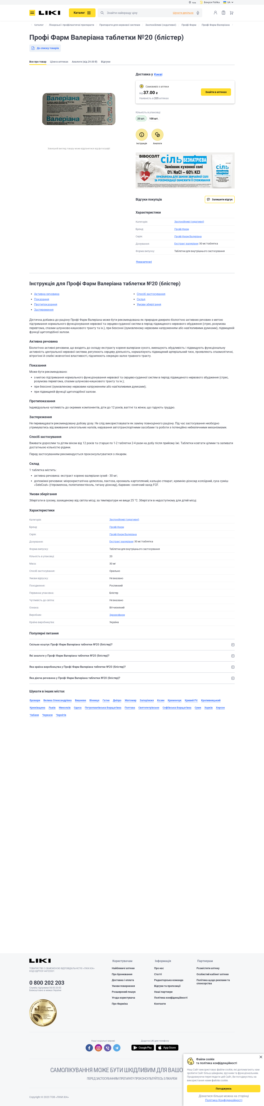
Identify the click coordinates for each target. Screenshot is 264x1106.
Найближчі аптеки (123, 968)
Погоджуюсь (224, 1088)
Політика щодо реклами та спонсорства (213, 982)
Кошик (231, 13)
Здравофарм (117, 614)
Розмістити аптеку (208, 968)
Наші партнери (163, 992)
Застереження (44, 309)
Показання (41, 299)
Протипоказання (45, 304)
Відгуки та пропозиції (167, 986)
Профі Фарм (181, 229)
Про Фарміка (120, 1003)
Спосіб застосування (151, 294)
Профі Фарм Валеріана (188, 236)
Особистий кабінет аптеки (213, 974)
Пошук (102, 12)
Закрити (261, 1057)
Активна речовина (46, 294)
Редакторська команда (168, 980)
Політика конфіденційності (171, 998)
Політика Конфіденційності (223, 1100)
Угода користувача (123, 998)
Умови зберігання (149, 304)
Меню (32, 13)
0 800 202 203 (46, 983)
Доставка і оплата (123, 980)
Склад (141, 299)
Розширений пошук (124, 992)
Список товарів (223, 12)
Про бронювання (122, 974)
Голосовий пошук (198, 13)
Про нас (159, 968)
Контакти (160, 1003)
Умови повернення (123, 986)
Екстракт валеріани (186, 243)
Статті (158, 974)
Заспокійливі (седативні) (189, 221)
